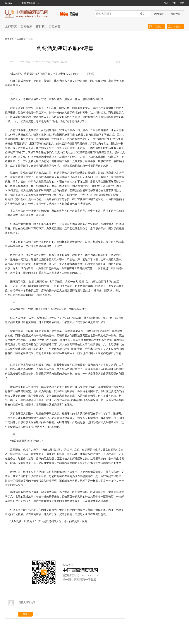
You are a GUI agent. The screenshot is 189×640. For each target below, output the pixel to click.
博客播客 (9, 38)
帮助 (182, 3)
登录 (166, 3)
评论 (25, 615)
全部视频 (26, 26)
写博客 (158, 26)
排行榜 (40, 26)
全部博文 (11, 26)
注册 (174, 3)
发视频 (176, 26)
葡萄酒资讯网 (28, 3)
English (8, 3)
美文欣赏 (54, 26)
